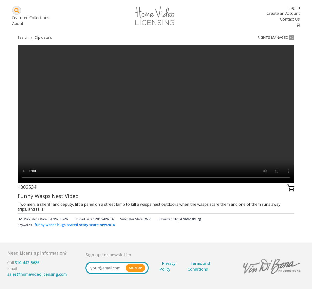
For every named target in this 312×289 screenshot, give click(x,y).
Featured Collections (30, 17)
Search (23, 37)
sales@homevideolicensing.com (37, 274)
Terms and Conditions (199, 266)
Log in (294, 7)
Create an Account (283, 13)
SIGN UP (135, 268)
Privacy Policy (168, 266)
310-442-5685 (27, 262)
